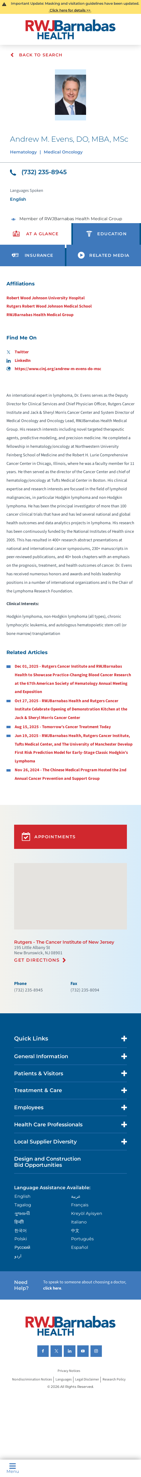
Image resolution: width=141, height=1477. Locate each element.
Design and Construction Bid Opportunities (47, 1162)
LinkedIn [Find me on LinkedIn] (18, 360)
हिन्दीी (19, 1222)
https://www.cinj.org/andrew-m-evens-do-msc (54, 369)
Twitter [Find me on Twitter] (17, 352)
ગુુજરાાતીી (22, 1213)
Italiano (79, 1222)
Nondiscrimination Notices (32, 1379)
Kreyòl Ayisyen (86, 1213)
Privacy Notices (69, 1371)
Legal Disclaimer (87, 1379)
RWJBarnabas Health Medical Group (39, 315)
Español (79, 1247)
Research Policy (114, 1379)
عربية (75, 1196)
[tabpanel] (70, 531)
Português (82, 1238)
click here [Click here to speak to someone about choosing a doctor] (52, 1288)
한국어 (20, 1230)
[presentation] (35, 234)
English (22, 1196)
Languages (64, 1379)
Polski (20, 1238)
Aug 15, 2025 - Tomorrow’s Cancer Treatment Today (63, 727)
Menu (12, 1468)
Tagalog (22, 1205)
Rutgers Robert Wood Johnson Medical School (49, 306)
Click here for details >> (70, 10)
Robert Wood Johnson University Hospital (45, 298)
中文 (75, 1230)
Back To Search (36, 55)
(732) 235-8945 (38, 172)
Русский (22, 1247)
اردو (17, 1256)
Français (79, 1205)
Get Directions (37, 960)
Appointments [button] (48, 836)
